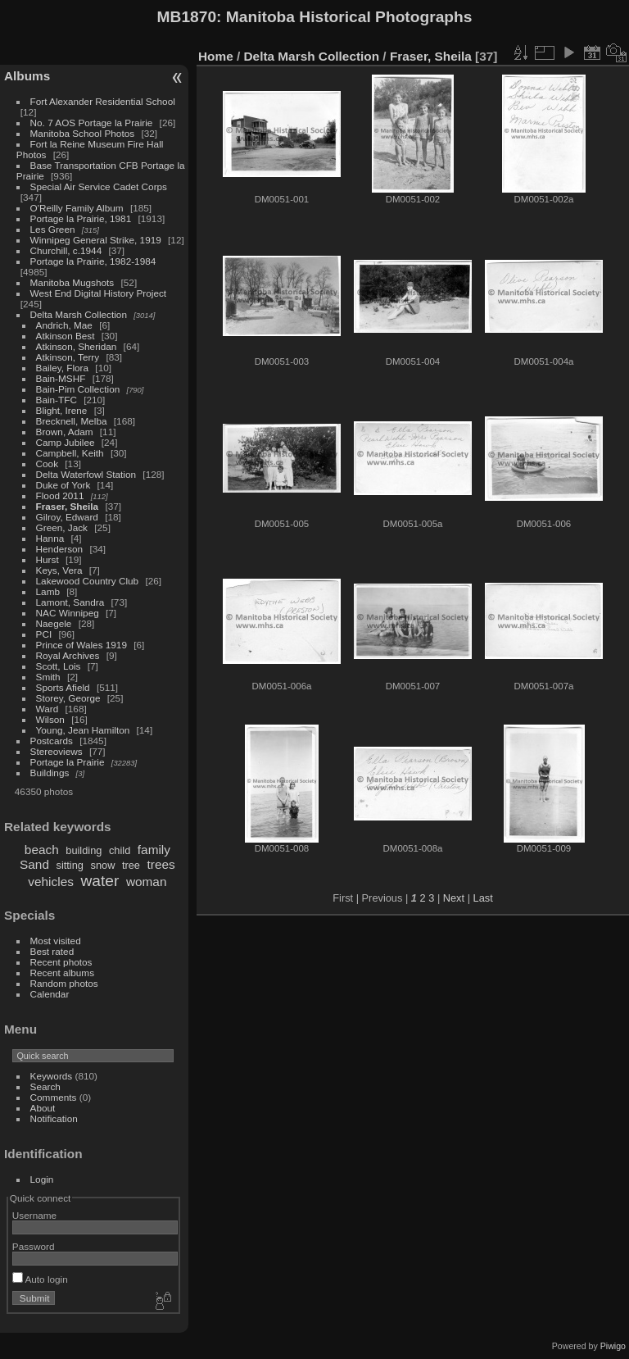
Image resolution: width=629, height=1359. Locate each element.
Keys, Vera (59, 570)
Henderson (60, 548)
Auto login (40, 1279)
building (84, 850)
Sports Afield (63, 687)
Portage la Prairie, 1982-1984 (93, 261)
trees (161, 864)
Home (215, 56)
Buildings (50, 772)
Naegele (54, 623)
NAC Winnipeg (67, 612)
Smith (48, 676)
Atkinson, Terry (68, 357)
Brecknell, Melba (71, 421)
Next (453, 898)
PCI (44, 634)
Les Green (52, 229)
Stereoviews (56, 751)
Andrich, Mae (64, 325)
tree (131, 865)
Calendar (50, 994)
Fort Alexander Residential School (102, 101)
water (99, 880)
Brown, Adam (64, 431)
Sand (34, 864)
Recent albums (62, 972)
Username (34, 1215)
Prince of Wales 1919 (81, 644)
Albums (27, 76)
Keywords (51, 1075)
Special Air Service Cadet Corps (98, 186)
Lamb (48, 591)
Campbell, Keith (70, 453)
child (119, 850)
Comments (53, 1097)
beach (42, 850)
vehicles (51, 882)
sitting (70, 865)
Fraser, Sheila (67, 506)
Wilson (50, 719)
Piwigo (613, 1346)
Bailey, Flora (62, 367)
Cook (47, 463)
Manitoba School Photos (82, 133)
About (43, 1107)
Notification (54, 1118)
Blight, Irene (62, 410)
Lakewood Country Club (87, 580)
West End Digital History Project (98, 293)
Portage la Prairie (67, 762)
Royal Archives (68, 655)
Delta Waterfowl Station (86, 474)
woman (146, 882)
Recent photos (61, 962)
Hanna (50, 538)
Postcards (51, 740)
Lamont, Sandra (70, 602)
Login (42, 1179)
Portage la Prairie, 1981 (81, 218)
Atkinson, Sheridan (76, 346)
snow (103, 865)
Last (483, 898)
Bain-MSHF (61, 378)
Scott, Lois (58, 666)
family (154, 850)
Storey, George (68, 698)
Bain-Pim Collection (78, 389)
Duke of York (63, 485)
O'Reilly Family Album (77, 207)
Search (45, 1086)
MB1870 (187, 16)
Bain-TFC (56, 399)
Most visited (55, 940)
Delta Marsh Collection (78, 314)
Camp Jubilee (65, 442)
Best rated (52, 951)
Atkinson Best (65, 335)
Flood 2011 (60, 495)
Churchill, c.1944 (66, 250)
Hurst (47, 559)
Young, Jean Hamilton (83, 730)
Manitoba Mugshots (72, 282)
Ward (47, 708)
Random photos (64, 983)
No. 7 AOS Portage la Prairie (91, 122)
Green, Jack (62, 527)
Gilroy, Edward (67, 516)
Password (33, 1246)
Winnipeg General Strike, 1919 (95, 239)
